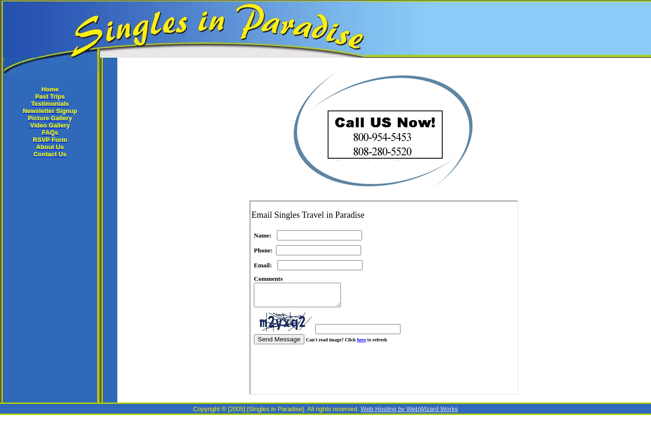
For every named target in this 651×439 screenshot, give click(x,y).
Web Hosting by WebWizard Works (409, 409)
